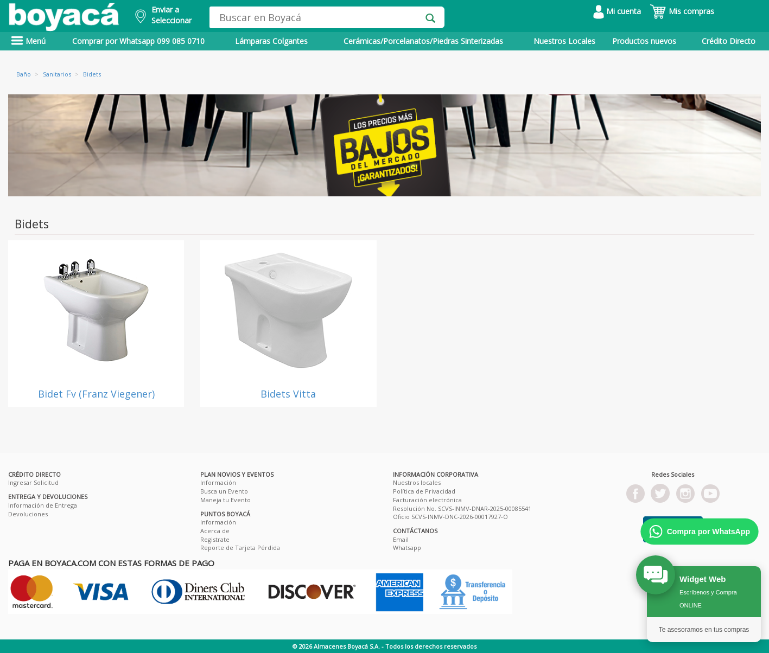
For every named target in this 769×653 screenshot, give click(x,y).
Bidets (92, 74)
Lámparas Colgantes (271, 41)
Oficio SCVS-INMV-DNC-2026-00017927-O (450, 517)
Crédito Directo (728, 41)
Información (218, 482)
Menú (28, 41)
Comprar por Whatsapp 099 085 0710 (138, 41)
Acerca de (215, 531)
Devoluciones (28, 514)
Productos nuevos (644, 41)
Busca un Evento (224, 491)
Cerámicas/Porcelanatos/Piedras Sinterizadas (423, 41)
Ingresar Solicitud (33, 482)
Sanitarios (57, 74)
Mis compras (682, 11)
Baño (23, 74)
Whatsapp (407, 547)
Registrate (215, 539)
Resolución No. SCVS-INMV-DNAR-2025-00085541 (462, 508)
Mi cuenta (617, 11)
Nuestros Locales (564, 41)
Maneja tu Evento (225, 500)
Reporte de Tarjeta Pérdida (240, 547)
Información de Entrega (42, 505)
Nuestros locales (417, 482)
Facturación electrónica (427, 500)
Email (401, 539)
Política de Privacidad (424, 491)
